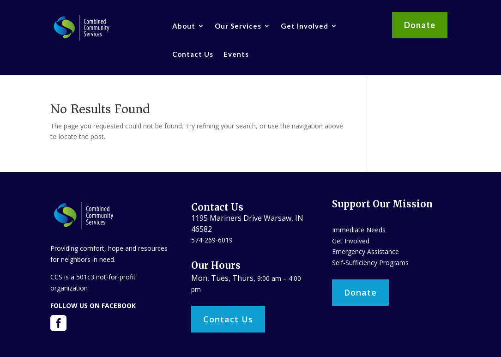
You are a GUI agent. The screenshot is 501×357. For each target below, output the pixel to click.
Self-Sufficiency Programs (370, 262)
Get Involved (304, 26)
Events (236, 54)
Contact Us (192, 54)
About (183, 26)
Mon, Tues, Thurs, (224, 278)
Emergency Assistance (365, 251)
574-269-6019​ (212, 240)
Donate (419, 25)
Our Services (238, 26)
